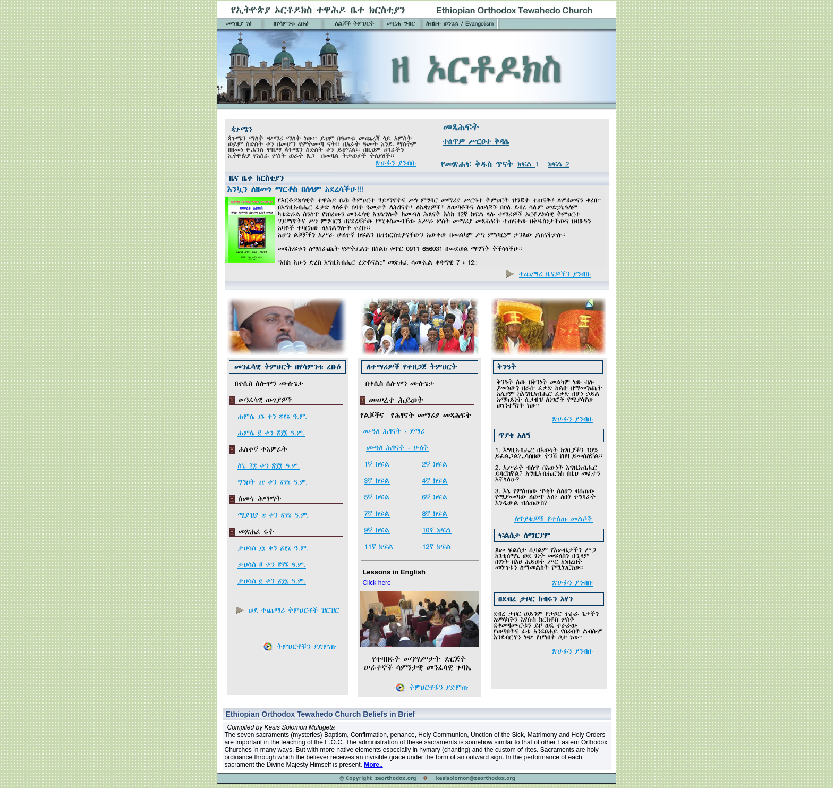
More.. (373, 764)
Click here (376, 583)
